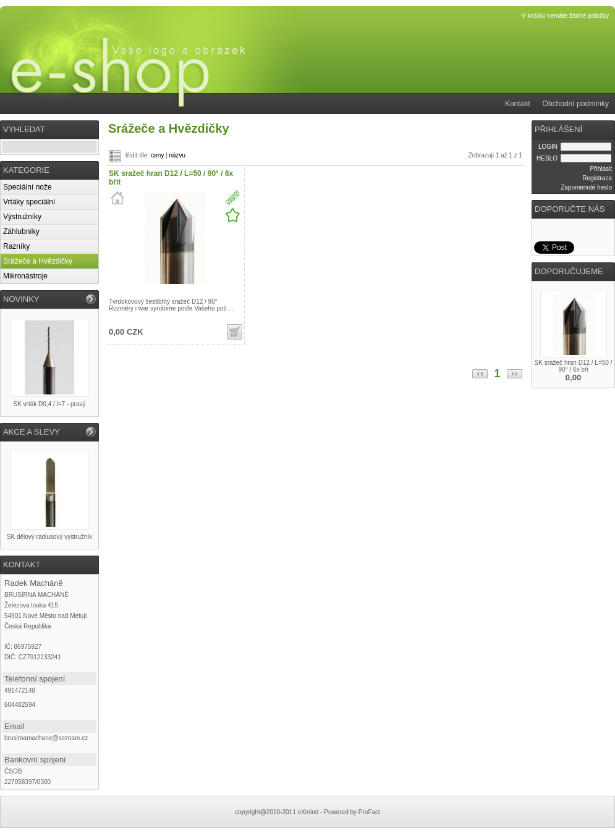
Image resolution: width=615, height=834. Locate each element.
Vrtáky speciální (29, 202)
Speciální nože (27, 187)
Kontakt (517, 103)
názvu (177, 155)
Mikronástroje (25, 276)
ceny (157, 155)
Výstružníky (22, 216)
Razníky (16, 246)
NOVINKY (21, 299)
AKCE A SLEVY (31, 431)
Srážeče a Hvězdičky (37, 261)
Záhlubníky (21, 231)
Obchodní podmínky (576, 103)
